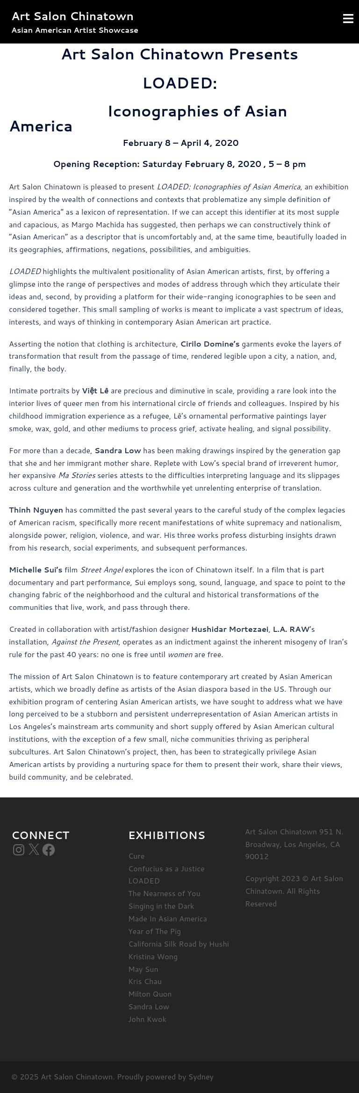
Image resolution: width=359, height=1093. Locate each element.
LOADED (144, 880)
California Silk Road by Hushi (178, 943)
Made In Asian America (167, 918)
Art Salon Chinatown (72, 16)
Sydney (201, 1076)
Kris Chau (145, 981)
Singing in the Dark (161, 905)
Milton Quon (150, 993)
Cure (136, 855)
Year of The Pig (154, 931)
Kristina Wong (153, 956)
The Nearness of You (164, 893)
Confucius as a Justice (166, 868)
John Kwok (147, 1018)
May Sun (143, 968)
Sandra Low (148, 1006)
